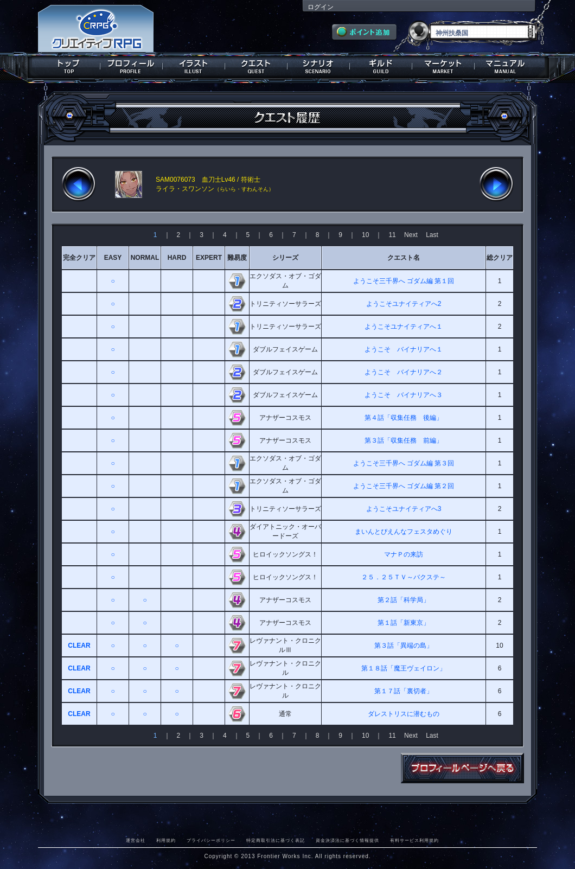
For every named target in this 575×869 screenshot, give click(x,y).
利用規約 (166, 840)
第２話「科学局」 (404, 600)
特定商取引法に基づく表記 (275, 840)
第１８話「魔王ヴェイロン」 (403, 668)
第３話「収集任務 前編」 (404, 440)
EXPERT (209, 257)
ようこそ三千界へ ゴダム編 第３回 (404, 463)
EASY (113, 257)
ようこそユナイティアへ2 (404, 304)
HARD (177, 257)
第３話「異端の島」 (403, 645)
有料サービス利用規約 (414, 840)
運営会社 (135, 840)
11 (391, 235)
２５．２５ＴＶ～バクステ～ (403, 577)
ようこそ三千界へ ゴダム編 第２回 (404, 486)
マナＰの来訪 (403, 554)
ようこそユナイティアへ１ (404, 326)
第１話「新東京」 (404, 623)
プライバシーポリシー (211, 840)
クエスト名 (403, 257)
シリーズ (285, 257)
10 (365, 235)
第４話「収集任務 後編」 (404, 417)
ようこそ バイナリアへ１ (404, 349)
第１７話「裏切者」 (403, 691)
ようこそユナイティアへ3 (404, 509)
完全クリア (79, 257)
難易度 (237, 257)
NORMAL (145, 257)
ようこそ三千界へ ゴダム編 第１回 (404, 281)
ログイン (321, 7)
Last (432, 235)
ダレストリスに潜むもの (403, 714)
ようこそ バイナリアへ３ (404, 395)
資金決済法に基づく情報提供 (347, 840)
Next (411, 235)
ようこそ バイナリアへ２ (404, 372)
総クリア (500, 257)
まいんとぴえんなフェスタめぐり (403, 531)
